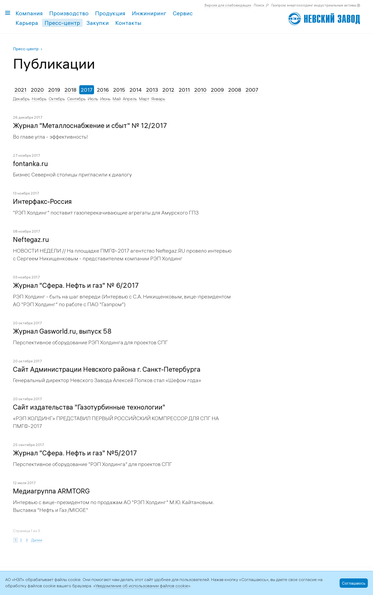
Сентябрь (76, 98)
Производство (69, 13)
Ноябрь (39, 98)
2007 (252, 90)
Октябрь (57, 98)
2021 (20, 90)
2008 (234, 90)
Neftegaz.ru (31, 239)
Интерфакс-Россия (42, 201)
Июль (93, 98)
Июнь (105, 98)
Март (144, 98)
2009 (217, 90)
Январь (158, 98)
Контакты (128, 22)
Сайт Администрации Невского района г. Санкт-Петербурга (106, 369)
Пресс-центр (62, 22)
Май (117, 98)
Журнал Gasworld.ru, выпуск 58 (62, 331)
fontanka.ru (30, 164)
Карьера (27, 22)
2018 (70, 90)
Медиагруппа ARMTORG (51, 491)
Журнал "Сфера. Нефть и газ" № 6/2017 (76, 285)
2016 (103, 90)
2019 (54, 90)
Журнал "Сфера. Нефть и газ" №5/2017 (75, 453)
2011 (184, 90)
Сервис (183, 13)
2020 (37, 90)
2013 (152, 90)
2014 (136, 90)
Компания (29, 13)
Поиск (259, 5)
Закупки (98, 22)
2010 (200, 90)
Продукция (110, 13)
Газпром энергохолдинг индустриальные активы (313, 5)
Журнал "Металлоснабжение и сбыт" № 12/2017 (90, 125)
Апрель (130, 98)
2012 (168, 90)
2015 (119, 90)
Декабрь (21, 98)
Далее (36, 540)
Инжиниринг (149, 13)
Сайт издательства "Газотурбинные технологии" (89, 407)
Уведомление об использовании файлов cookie (141, 585)
